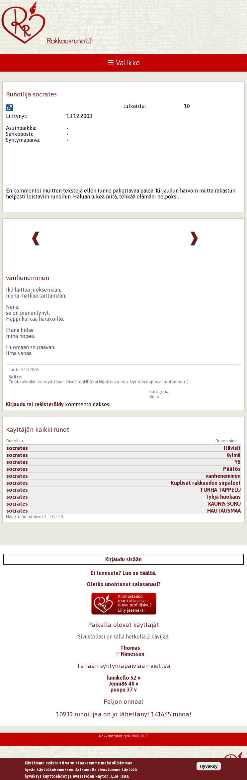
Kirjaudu (16, 404)
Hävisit (232, 448)
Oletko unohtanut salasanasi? (124, 584)
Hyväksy (208, 767)
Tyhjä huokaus (223, 497)
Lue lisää (119, 777)
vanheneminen (223, 476)
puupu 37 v (124, 690)
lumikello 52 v (123, 678)
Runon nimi (226, 440)
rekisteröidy (49, 404)
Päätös (232, 469)
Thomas (130, 648)
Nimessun (130, 654)
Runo (154, 396)
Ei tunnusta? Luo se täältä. (123, 573)
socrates (17, 448)
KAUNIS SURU (224, 504)
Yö (238, 462)
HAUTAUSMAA (224, 511)
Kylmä (233, 455)
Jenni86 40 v (123, 684)
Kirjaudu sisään (123, 559)
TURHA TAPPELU (220, 490)
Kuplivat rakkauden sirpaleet (206, 483)
